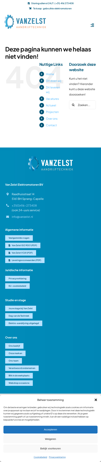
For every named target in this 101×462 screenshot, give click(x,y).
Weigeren (50, 438)
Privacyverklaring (57, 457)
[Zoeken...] (82, 105)
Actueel (51, 105)
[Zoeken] (73, 105)
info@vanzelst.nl (22, 216)
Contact (51, 125)
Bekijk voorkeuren (50, 448)
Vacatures (52, 99)
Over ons (51, 118)
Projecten (52, 112)
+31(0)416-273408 (24, 205)
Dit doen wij (53, 81)
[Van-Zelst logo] (25, 15)
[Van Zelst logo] (50, 157)
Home (50, 74)
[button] (96, 400)
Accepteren (50, 429)
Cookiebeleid (40, 457)
